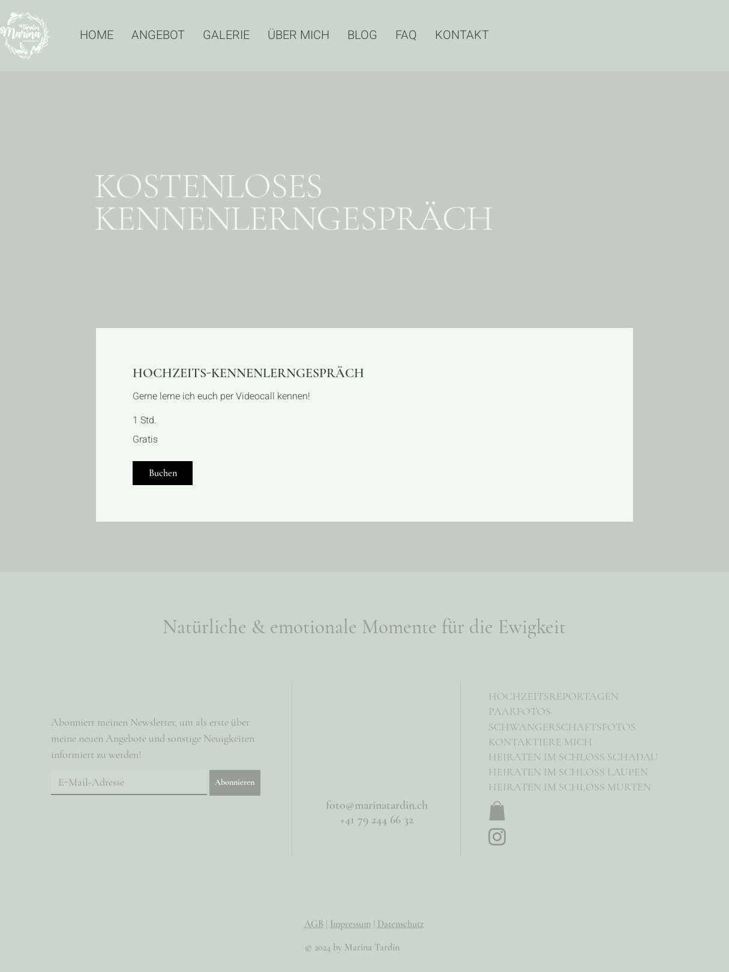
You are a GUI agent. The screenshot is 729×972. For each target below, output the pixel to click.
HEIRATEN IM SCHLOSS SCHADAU (573, 756)
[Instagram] (497, 836)
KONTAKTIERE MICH (540, 741)
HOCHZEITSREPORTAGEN (553, 696)
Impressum (350, 924)
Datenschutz (400, 924)
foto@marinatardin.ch (377, 805)
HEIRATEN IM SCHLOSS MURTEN (569, 786)
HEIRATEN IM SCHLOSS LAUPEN (568, 771)
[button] (163, 473)
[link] (364, 373)
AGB (313, 924)
